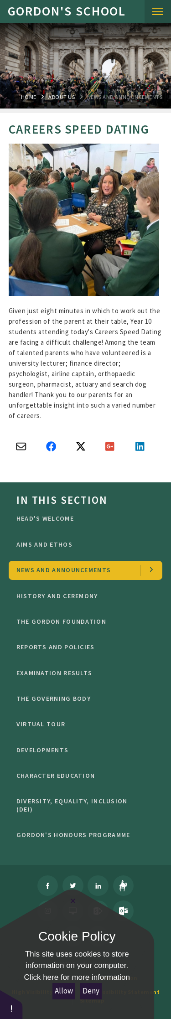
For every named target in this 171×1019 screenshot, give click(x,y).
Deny (91, 991)
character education (82, 775)
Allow (64, 991)
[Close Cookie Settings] (73, 901)
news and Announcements (124, 96)
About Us (61, 96)
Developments (82, 750)
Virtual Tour (82, 724)
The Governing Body (82, 698)
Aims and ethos (82, 544)
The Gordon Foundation (82, 621)
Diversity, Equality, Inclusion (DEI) (82, 805)
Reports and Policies (82, 647)
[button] (11, 1004)
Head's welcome (82, 518)
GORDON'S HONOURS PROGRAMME (82, 835)
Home (28, 96)
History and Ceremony (82, 596)
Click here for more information (77, 977)
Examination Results (82, 673)
